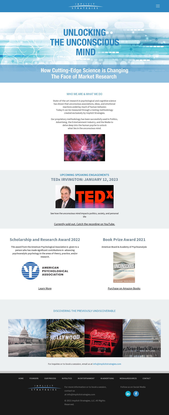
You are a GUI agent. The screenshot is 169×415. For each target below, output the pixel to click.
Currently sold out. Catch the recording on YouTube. (84, 224)
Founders (33, 378)
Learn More (45, 288)
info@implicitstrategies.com (107, 363)
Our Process (50, 378)
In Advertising (107, 378)
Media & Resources (128, 378)
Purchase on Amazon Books (124, 288)
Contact (147, 378)
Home (21, 378)
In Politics (67, 378)
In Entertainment (86, 378)
